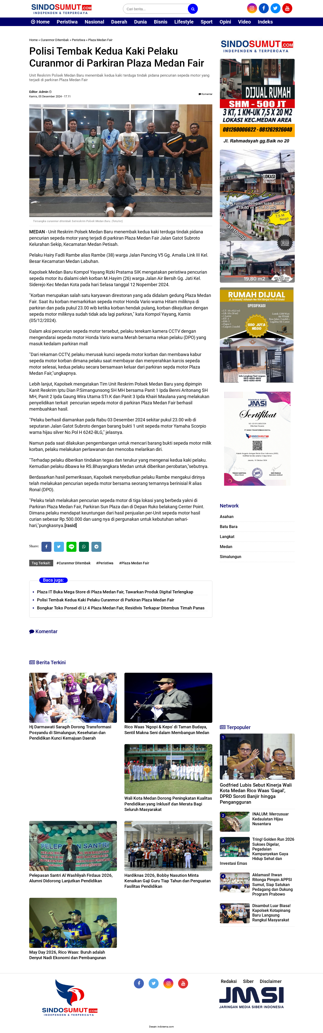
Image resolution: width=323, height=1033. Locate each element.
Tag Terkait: (41, 563)
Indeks (265, 22)
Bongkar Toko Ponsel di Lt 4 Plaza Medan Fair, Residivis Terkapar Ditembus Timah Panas (121, 607)
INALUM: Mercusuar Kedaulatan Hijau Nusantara (270, 819)
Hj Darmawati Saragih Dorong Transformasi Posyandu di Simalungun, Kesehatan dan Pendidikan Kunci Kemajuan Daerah (70, 732)
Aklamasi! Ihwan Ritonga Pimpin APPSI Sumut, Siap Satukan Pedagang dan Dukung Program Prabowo (272, 885)
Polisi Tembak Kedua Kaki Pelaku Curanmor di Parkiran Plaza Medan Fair (105, 599)
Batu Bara (229, 526)
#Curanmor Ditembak (73, 563)
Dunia (140, 22)
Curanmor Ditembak (55, 40)
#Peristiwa (104, 563)
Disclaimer (271, 981)
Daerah (119, 22)
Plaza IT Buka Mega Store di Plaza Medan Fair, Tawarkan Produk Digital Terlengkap (115, 591)
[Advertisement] (257, 641)
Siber (248, 981)
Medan (226, 546)
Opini (225, 22)
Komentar (205, 94)
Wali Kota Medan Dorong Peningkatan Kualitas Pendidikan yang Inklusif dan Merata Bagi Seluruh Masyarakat (168, 804)
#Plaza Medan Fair (134, 563)
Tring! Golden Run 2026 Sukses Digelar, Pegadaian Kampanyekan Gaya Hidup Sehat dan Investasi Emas (257, 851)
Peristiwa (67, 22)
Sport (207, 22)
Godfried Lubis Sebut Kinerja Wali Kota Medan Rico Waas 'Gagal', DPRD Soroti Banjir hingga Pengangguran (256, 793)
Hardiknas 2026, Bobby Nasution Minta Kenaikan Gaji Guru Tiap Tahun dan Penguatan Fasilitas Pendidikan (167, 881)
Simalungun (230, 556)
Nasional (94, 22)
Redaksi (229, 981)
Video (244, 22)
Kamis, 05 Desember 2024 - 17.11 (50, 96)
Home (40, 22)
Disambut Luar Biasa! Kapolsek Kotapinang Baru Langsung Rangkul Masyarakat (271, 913)
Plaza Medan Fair (100, 40)
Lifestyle (184, 22)
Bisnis (160, 22)
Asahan (227, 516)
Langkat (227, 536)
